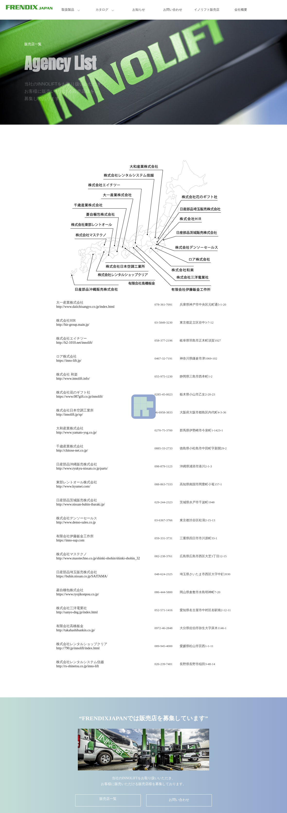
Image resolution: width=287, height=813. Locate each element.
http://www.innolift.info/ (73, 378)
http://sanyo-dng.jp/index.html (77, 612)
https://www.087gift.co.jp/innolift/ (79, 396)
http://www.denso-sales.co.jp (76, 522)
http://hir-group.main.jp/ (72, 324)
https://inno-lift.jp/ (68, 360)
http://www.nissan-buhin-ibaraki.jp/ (80, 504)
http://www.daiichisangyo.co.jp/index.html (85, 306)
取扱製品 (68, 9)
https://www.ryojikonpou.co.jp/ (77, 594)
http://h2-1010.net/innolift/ (74, 342)
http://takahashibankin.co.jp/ (75, 630)
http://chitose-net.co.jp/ (72, 450)
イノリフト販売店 (206, 9)
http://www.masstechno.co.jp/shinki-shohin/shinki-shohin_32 (98, 558)
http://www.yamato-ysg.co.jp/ (76, 432)
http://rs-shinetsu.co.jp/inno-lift (77, 666)
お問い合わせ (172, 9)
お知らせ (138, 9)
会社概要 (240, 9)
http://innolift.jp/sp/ (69, 414)
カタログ (102, 9)
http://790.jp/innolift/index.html (77, 648)
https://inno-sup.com (70, 540)
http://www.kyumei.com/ (73, 486)
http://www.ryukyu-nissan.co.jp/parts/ (82, 468)
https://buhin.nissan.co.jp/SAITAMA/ (82, 576)
